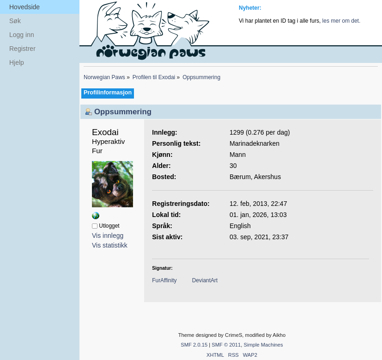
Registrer (22, 48)
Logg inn (21, 34)
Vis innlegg (107, 235)
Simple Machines (263, 345)
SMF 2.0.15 (194, 345)
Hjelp (16, 62)
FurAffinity (164, 280)
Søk (15, 21)
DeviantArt (205, 280)
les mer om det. (341, 21)
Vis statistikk (109, 245)
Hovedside (24, 7)
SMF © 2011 (226, 345)
